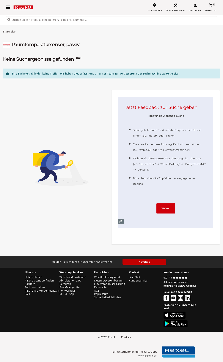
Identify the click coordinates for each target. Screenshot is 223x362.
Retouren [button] (65, 284)
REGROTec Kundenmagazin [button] (42, 290)
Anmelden (144, 261)
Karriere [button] (30, 284)
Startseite (9, 31)
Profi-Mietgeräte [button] (69, 287)
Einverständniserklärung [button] (109, 284)
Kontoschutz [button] (67, 290)
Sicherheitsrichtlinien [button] (107, 297)
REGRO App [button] (66, 294)
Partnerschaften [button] (35, 287)
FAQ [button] (27, 294)
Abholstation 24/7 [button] (70, 280)
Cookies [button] (126, 337)
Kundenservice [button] (138, 280)
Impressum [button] (101, 294)
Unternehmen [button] (33, 277)
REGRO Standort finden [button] (39, 280)
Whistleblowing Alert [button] (107, 277)
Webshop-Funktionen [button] (72, 277)
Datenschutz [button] (102, 287)
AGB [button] (96, 290)
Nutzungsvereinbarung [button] (108, 280)
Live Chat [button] (134, 277)
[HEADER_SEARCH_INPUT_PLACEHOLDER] (111, 19)
